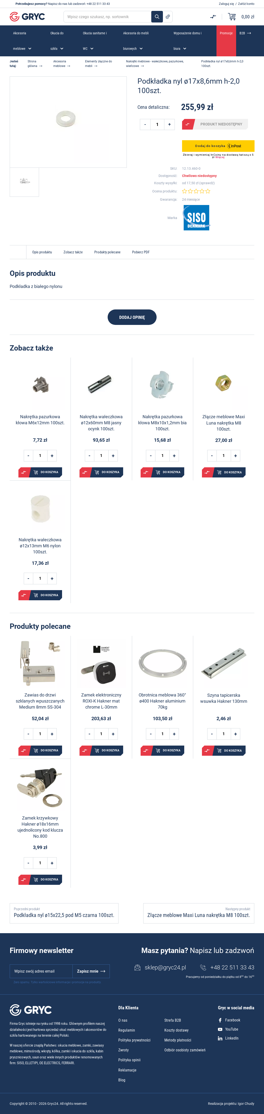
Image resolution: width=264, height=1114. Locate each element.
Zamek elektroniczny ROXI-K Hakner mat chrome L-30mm (101, 701)
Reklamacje (127, 1070)
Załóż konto (246, 4)
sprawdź (207, 183)
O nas (122, 1020)
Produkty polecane (107, 252)
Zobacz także (73, 252)
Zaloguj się (226, 4)
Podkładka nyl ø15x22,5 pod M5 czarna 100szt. (64, 915)
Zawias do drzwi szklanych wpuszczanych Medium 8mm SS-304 (40, 701)
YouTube (228, 1029)
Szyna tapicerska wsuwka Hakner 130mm (223, 698)
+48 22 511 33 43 (98, 4)
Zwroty (123, 1050)
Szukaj (157, 16)
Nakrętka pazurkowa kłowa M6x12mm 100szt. (40, 419)
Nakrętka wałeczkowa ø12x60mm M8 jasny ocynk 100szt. (101, 422)
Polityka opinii (129, 1060)
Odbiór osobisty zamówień (185, 1050)
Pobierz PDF (141, 252)
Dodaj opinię (132, 317)
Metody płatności (177, 1040)
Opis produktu (42, 252)
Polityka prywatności (134, 1040)
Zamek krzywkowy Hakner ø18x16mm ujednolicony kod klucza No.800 (40, 827)
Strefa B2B (172, 1020)
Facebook (229, 1020)
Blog (121, 1080)
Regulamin (126, 1030)
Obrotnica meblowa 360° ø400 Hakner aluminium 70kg (162, 701)
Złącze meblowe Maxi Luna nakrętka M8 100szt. (223, 422)
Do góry (18, 252)
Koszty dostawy (176, 1030)
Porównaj (187, 124)
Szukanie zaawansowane (168, 16)
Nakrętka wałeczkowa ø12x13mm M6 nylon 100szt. (40, 545)
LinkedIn (228, 1038)
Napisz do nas (57, 4)
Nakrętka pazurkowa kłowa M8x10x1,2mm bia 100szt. (162, 422)
